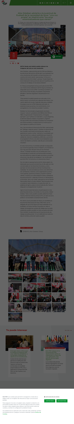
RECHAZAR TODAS (62, 400)
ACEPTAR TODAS (50, 400)
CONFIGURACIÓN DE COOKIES (51, 396)
